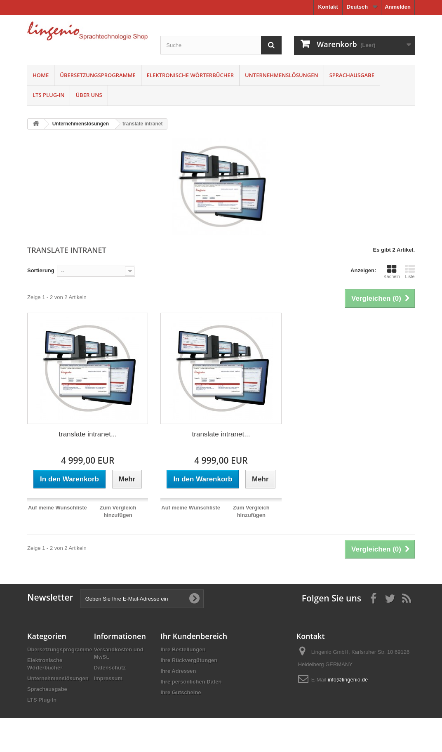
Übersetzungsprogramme (98, 75)
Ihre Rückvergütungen (188, 660)
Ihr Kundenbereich (193, 636)
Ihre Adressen (178, 671)
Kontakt (328, 7)
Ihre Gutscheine (180, 692)
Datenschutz (110, 668)
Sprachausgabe (351, 75)
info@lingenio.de (348, 680)
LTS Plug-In (48, 95)
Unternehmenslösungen (281, 75)
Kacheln (391, 271)
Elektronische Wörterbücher (190, 75)
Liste (410, 271)
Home (41, 75)
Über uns (88, 95)
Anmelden (398, 7)
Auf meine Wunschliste (57, 507)
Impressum (108, 678)
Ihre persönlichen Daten (190, 682)
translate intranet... (88, 434)
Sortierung (40, 270)
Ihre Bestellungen (182, 649)
